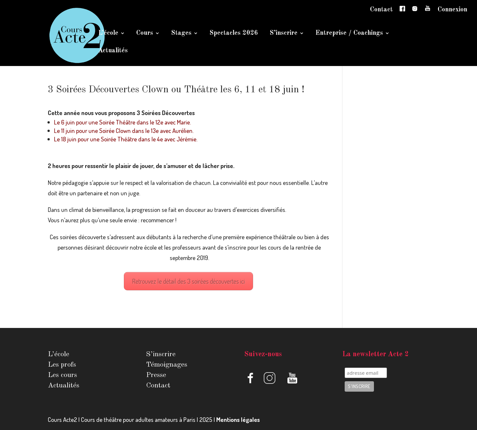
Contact (381, 10)
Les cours (62, 375)
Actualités (113, 51)
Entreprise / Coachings (349, 33)
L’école (108, 33)
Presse (156, 375)
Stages (181, 33)
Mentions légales (238, 419)
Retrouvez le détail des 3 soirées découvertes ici (188, 281)
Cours (144, 33)
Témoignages (166, 364)
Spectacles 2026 (233, 33)
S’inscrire (284, 33)
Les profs (62, 364)
